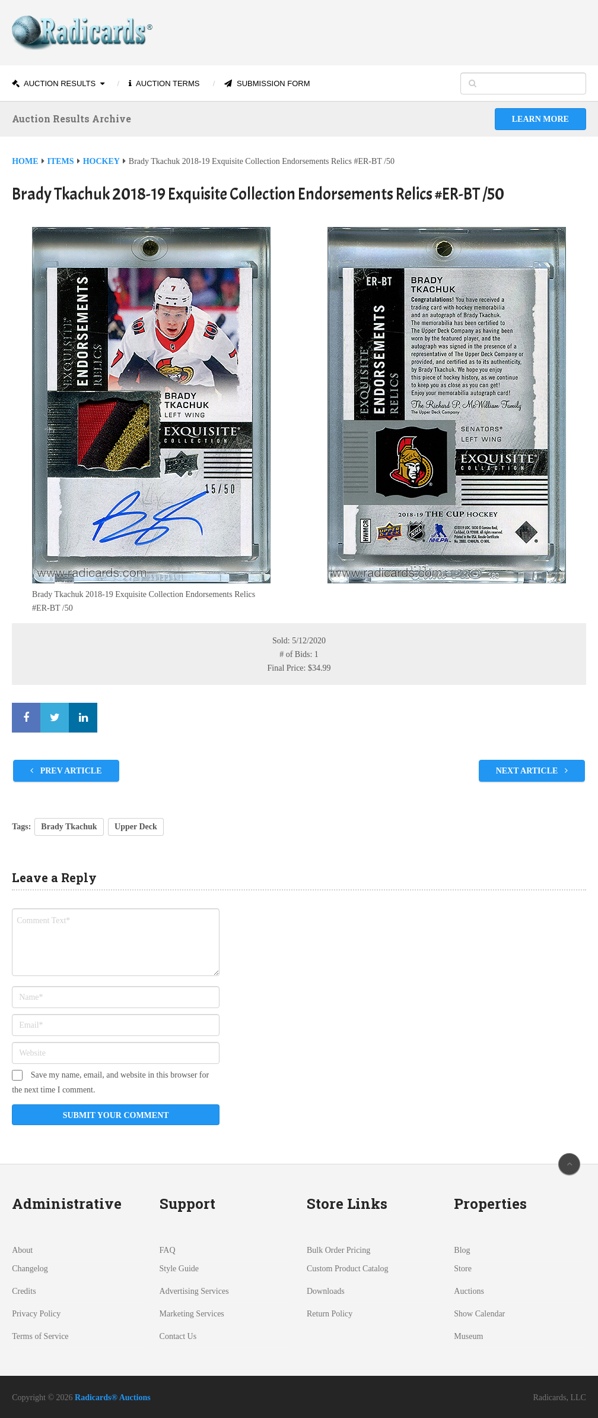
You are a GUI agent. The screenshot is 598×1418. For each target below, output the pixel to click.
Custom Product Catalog (348, 1268)
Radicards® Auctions (113, 1397)
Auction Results (54, 83)
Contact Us (178, 1336)
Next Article (532, 770)
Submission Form (267, 83)
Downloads (326, 1291)
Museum (468, 1336)
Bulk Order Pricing (338, 1250)
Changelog (30, 1268)
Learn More (540, 119)
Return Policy (329, 1313)
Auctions (469, 1291)
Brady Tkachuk (69, 826)
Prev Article (65, 770)
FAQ (168, 1250)
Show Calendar (479, 1313)
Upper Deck (135, 826)
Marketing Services (192, 1313)
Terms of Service (40, 1336)
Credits (24, 1291)
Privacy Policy (36, 1313)
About (22, 1250)
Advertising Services (194, 1291)
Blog (462, 1250)
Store (463, 1268)
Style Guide (179, 1268)
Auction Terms (164, 83)
